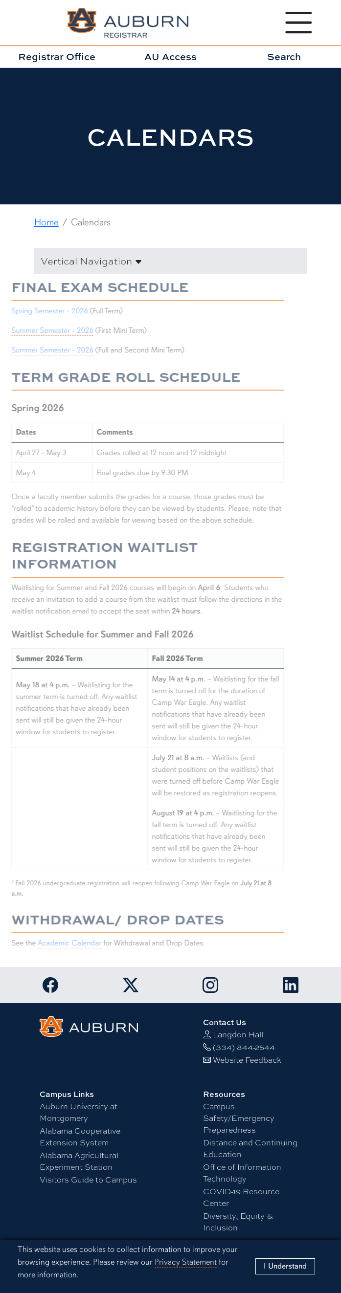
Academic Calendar (64, 943)
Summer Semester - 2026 (47, 330)
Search (284, 56)
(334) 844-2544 (244, 1047)
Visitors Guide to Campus (88, 1180)
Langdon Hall (238, 1035)
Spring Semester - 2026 (44, 311)
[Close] (285, 1266)
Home (46, 222)
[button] (170, 261)
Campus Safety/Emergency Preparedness (238, 1118)
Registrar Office (56, 56)
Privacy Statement (186, 1262)
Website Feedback (247, 1060)
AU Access (170, 56)
